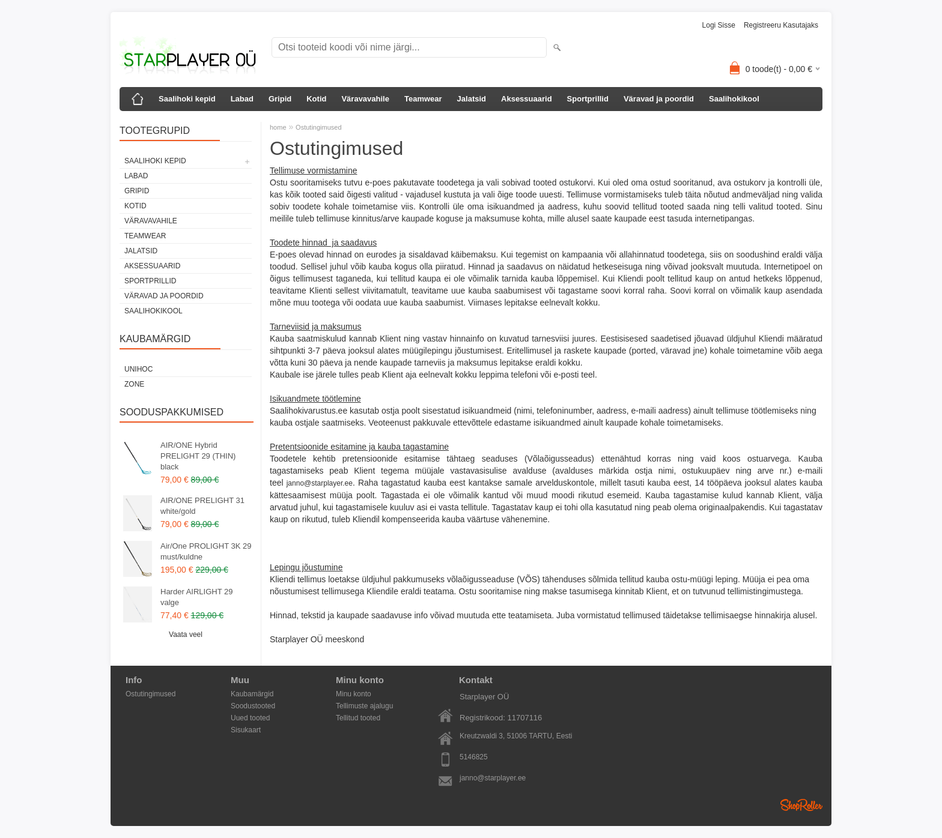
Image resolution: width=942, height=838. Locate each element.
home (278, 127)
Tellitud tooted (358, 718)
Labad (242, 98)
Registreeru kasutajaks (781, 25)
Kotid (316, 98)
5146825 (474, 757)
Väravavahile (365, 98)
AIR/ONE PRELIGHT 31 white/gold (202, 506)
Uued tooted (250, 718)
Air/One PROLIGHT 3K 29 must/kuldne (206, 551)
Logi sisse (718, 25)
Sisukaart (246, 730)
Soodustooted (253, 706)
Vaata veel (185, 634)
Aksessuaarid (526, 98)
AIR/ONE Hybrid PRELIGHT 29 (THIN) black (197, 456)
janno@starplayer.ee (320, 483)
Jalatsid (471, 98)
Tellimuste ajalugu (364, 706)
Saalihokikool (734, 98)
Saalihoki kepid (187, 98)
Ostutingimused (318, 127)
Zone (134, 384)
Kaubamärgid (252, 694)
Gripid (280, 98)
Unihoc (138, 369)
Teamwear (423, 98)
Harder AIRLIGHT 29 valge (196, 597)
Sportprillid (588, 98)
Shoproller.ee (801, 805)
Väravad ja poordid (659, 98)
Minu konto (353, 694)
